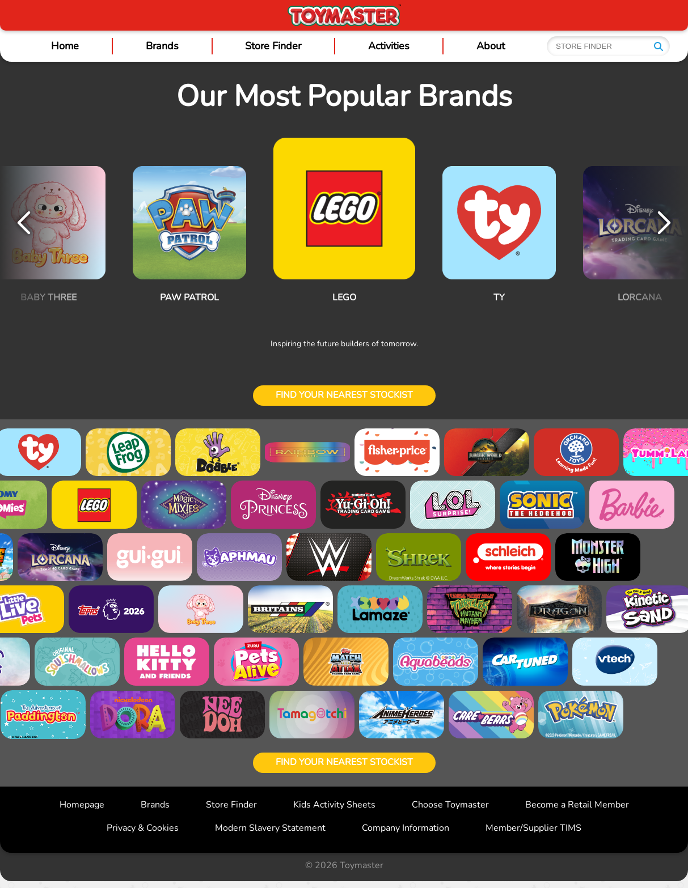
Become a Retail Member (577, 804)
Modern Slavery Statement (270, 828)
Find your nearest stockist (344, 395)
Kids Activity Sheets (334, 804)
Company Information (405, 828)
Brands (162, 46)
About (490, 46)
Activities (389, 46)
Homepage (82, 804)
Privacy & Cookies (143, 828)
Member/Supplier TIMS (533, 828)
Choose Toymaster (450, 804)
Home (65, 46)
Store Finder (273, 46)
